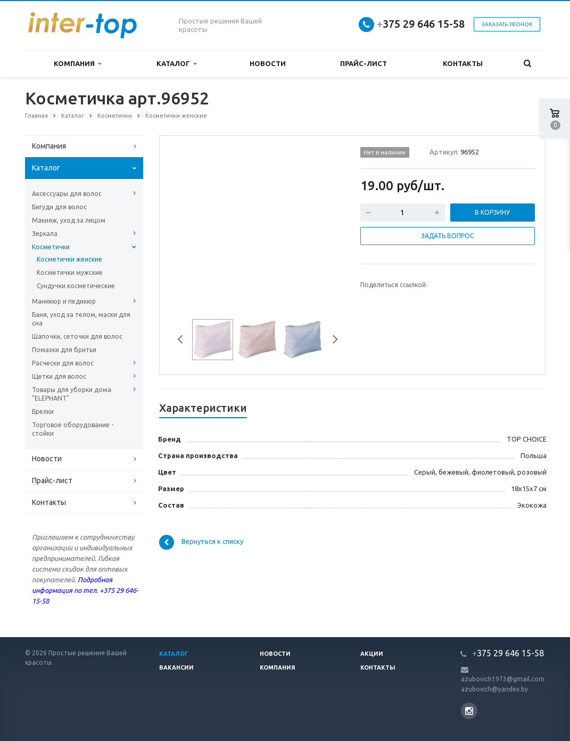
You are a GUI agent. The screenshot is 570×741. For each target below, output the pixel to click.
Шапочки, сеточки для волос (77, 336)
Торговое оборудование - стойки (72, 429)
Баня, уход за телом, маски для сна (81, 319)
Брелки (43, 411)
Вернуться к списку (201, 542)
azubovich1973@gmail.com (502, 678)
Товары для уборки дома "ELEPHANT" (71, 394)
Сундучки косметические (76, 285)
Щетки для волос (59, 376)
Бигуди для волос (59, 206)
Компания (77, 64)
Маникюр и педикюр (64, 301)
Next (331, 341)
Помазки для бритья (64, 349)
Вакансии (176, 667)
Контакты (463, 63)
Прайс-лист (363, 63)
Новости (268, 63)
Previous (184, 341)
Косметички (51, 246)
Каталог (176, 64)
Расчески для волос (63, 363)
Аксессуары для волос (67, 193)
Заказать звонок (507, 24)
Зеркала (44, 233)
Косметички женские (69, 259)
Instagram (469, 710)
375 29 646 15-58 (421, 23)
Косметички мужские (70, 272)
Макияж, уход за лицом (68, 220)
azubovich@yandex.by (494, 689)
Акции (371, 653)
